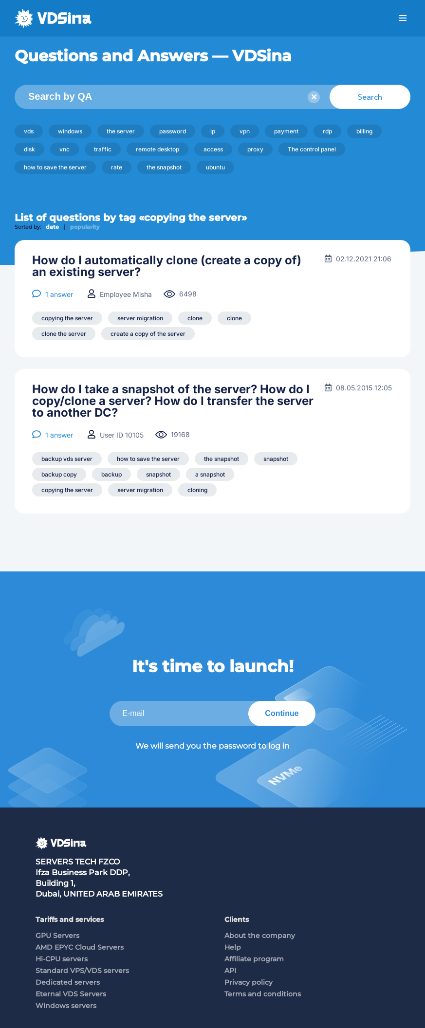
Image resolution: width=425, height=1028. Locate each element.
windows (70, 131)
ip (212, 131)
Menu (403, 18)
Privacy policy (248, 982)
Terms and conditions (262, 994)
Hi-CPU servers (62, 959)
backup (111, 474)
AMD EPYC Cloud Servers (80, 947)
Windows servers (66, 1005)
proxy (255, 149)
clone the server (63, 333)
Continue (281, 713)
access (213, 149)
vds (29, 131)
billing (364, 131)
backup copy (59, 474)
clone (195, 318)
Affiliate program (254, 959)
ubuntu (215, 167)
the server (121, 131)
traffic (102, 149)
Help (232, 947)
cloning (197, 490)
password (172, 131)
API (230, 970)
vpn (245, 131)
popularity (85, 226)
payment (286, 131)
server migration (140, 318)
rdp (327, 131)
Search (370, 97)
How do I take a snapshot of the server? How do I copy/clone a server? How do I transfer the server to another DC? (173, 401)
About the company (259, 935)
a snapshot (210, 474)
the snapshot (164, 167)
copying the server (67, 318)
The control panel (312, 149)
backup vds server (66, 458)
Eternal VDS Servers (71, 994)
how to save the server (55, 167)
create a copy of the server (148, 333)
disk (29, 149)
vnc (64, 149)
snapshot (275, 458)
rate (116, 167)
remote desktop (157, 149)
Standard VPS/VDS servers (82, 970)
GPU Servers (57, 935)
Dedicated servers (68, 982)
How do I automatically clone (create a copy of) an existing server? (166, 266)
